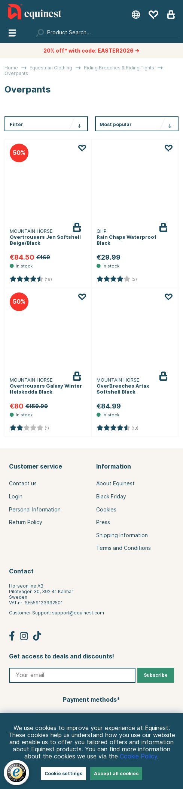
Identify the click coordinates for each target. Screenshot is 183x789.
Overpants (16, 73)
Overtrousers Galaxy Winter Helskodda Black (46, 389)
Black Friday (111, 497)
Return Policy (25, 522)
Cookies (106, 510)
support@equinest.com (78, 613)
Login (15, 497)
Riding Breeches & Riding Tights (119, 68)
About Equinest (115, 483)
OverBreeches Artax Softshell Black (123, 389)
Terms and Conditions (123, 548)
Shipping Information (122, 535)
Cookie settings (63, 773)
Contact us (23, 483)
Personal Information (35, 510)
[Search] (106, 32)
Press (103, 522)
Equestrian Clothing (51, 68)
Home (11, 68)
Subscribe (156, 675)
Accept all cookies (116, 773)
